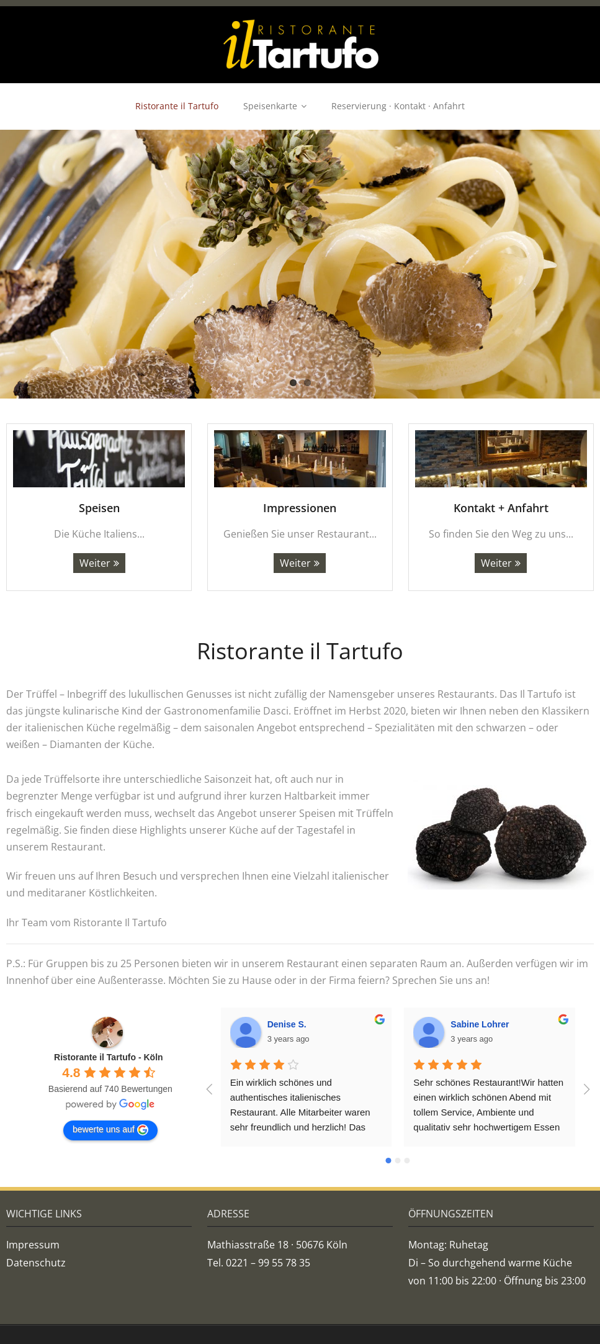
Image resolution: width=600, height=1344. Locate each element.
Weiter (94, 563)
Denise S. (287, 1024)
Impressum (33, 1245)
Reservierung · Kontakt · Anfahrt (398, 106)
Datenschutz (36, 1263)
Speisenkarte (270, 106)
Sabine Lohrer (479, 1024)
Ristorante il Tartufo (176, 106)
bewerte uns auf (110, 1129)
